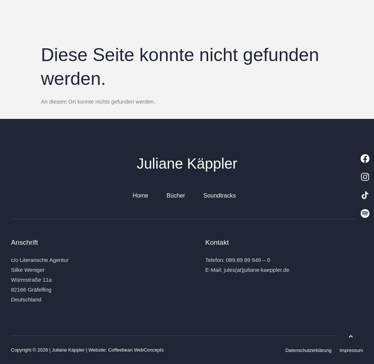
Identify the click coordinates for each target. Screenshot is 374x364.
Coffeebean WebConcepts (136, 350)
